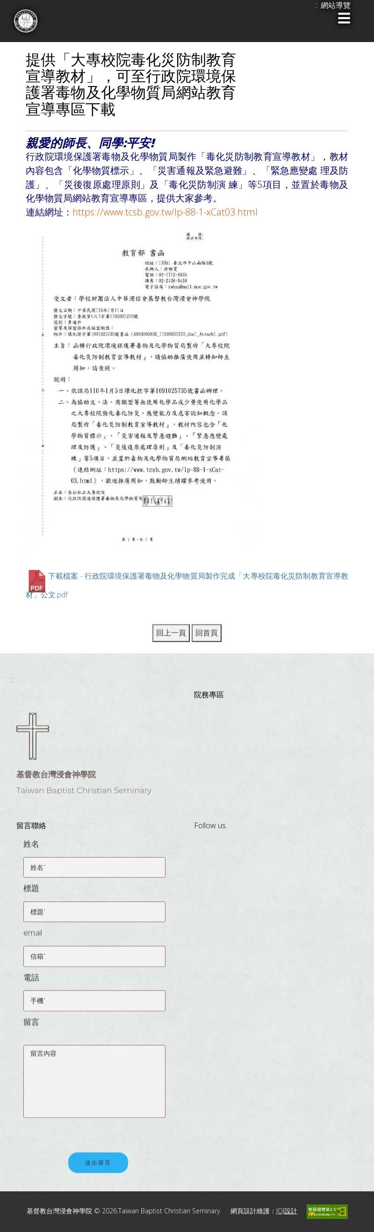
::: (11, 679)
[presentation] (94, 1130)
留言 (31, 1027)
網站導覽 (336, 5)
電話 (31, 983)
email (32, 938)
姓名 (31, 849)
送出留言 (98, 1169)
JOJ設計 (286, 1210)
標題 (31, 893)
